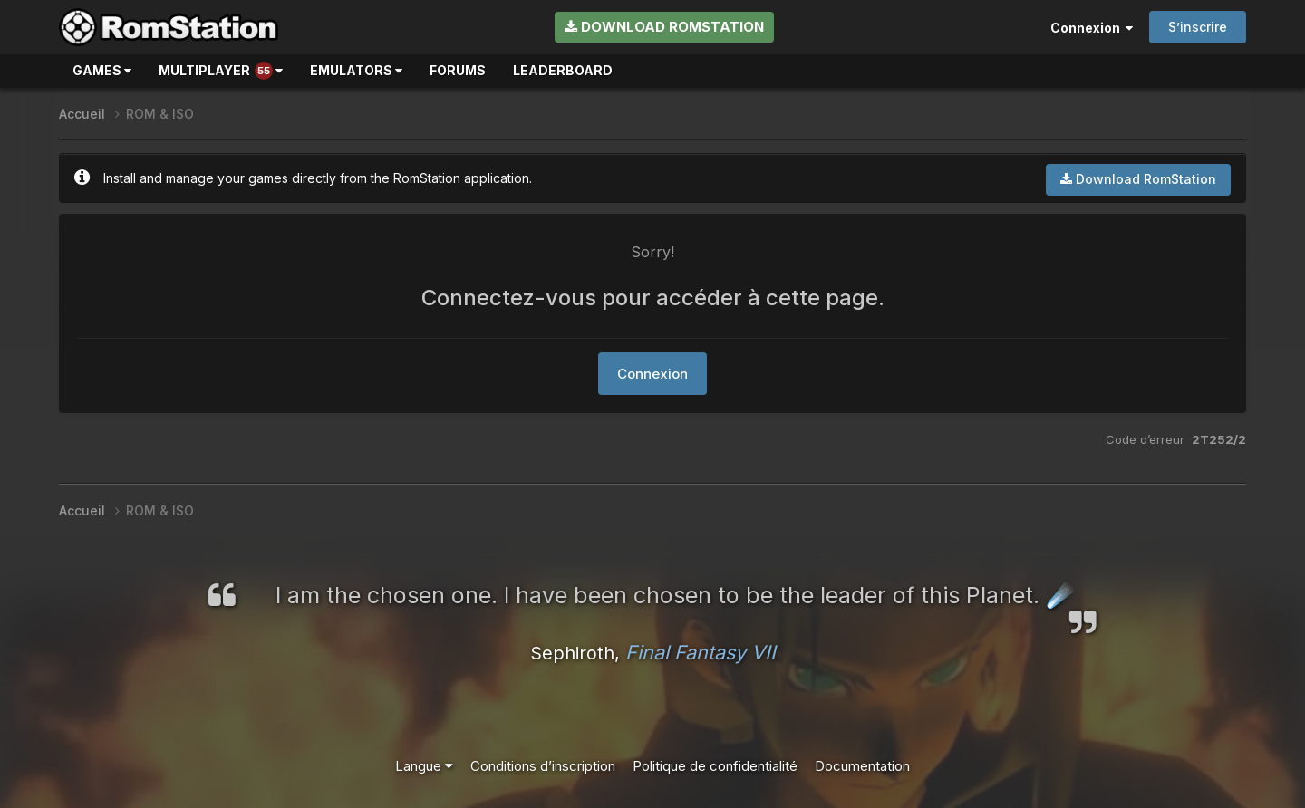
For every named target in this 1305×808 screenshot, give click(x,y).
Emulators (356, 70)
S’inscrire (1197, 26)
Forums (458, 70)
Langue (424, 765)
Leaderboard (563, 70)
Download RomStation (664, 26)
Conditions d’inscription (542, 765)
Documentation (862, 765)
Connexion (1091, 27)
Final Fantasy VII (700, 652)
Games (101, 70)
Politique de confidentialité (715, 765)
